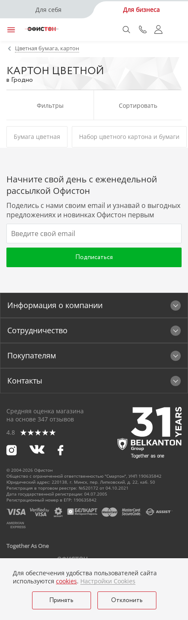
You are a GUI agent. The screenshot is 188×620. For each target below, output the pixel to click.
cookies (66, 581)
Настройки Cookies (107, 581)
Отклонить (127, 600)
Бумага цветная (37, 137)
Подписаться (94, 257)
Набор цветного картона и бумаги (129, 137)
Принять (61, 600)
